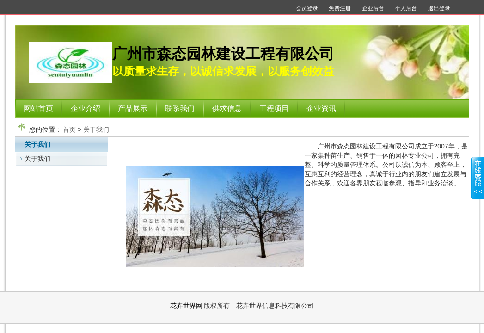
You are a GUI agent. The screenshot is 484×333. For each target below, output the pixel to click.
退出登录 (439, 8)
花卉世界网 (186, 305)
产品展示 (132, 108)
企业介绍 (85, 108)
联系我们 (180, 108)
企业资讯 (321, 108)
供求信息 (227, 108)
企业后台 (373, 8)
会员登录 (307, 8)
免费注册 (340, 8)
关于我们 (96, 129)
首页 (69, 129)
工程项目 (274, 108)
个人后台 (406, 8)
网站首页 (38, 108)
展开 (477, 183)
